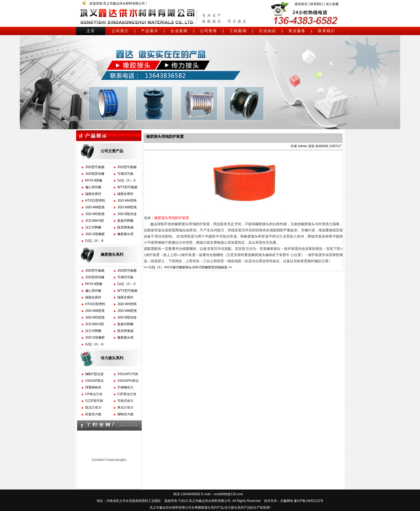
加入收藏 (332, 4)
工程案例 (238, 31)
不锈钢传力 (125, 387)
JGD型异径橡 (94, 174)
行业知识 (267, 31)
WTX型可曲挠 (127, 187)
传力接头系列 (112, 358)
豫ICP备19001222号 (308, 501)
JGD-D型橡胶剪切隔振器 (209, 267)
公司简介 (120, 31)
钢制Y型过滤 (94, 374)
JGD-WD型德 (94, 214)
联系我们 (316, 4)
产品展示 (149, 31)
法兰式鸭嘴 (93, 227)
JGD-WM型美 (95, 207)
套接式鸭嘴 (125, 221)
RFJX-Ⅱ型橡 (93, 180)
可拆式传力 (125, 401)
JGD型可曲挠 (94, 167)
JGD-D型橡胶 (95, 234)
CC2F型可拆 (94, 401)
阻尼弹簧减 (125, 227)
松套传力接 (93, 414)
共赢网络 (286, 501)
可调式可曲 (125, 174)
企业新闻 (179, 31)
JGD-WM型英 (127, 207)
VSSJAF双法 (94, 381)
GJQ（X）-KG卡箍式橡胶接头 (170, 267)
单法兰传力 (125, 407)
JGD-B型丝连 (127, 214)
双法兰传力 (93, 407)
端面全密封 (93, 194)
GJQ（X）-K (94, 241)
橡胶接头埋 (125, 234)
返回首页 (301, 4)
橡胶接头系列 (112, 254)
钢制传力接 (125, 414)
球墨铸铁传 (93, 387)
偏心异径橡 (93, 187)
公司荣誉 (208, 31)
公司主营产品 (112, 151)
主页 (91, 31)
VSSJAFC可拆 (127, 374)
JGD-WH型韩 (127, 200)
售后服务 (297, 31)
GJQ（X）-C (126, 180)
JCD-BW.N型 (94, 221)
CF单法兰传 (93, 394)
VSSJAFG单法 (127, 381)
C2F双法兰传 (126, 394)
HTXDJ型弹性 (95, 200)
